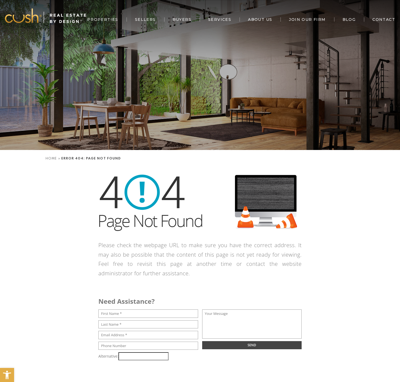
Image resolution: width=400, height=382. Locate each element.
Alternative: (108, 356)
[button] (7, 375)
